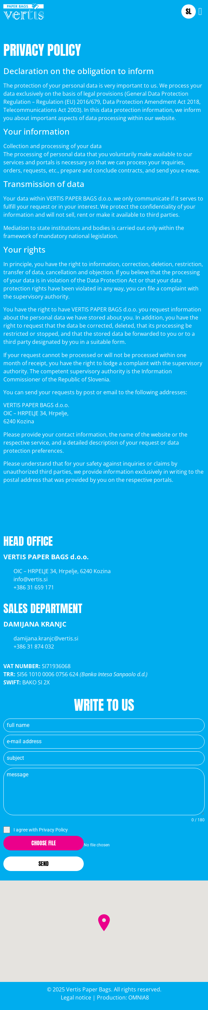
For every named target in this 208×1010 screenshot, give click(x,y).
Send (43, 864)
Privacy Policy (53, 829)
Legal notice (75, 997)
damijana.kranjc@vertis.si (46, 638)
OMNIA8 (138, 997)
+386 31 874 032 (34, 646)
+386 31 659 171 (34, 587)
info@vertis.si (31, 579)
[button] (200, 11)
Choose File (43, 843)
